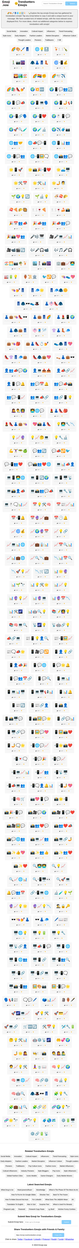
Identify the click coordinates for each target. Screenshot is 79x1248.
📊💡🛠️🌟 (39, 585)
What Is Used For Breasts (62, 1204)
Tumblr (61, 1239)
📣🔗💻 (13, 638)
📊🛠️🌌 (16, 611)
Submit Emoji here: (15, 1222)
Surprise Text (44, 1204)
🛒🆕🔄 (30, 1027)
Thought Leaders (24, 40)
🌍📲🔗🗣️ (18, 116)
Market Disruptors (52, 36)
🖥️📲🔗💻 (39, 973)
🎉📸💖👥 (16, 237)
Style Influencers (70, 1171)
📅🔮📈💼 (39, 518)
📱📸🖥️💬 (13, 719)
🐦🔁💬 (49, 277)
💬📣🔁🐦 (61, 451)
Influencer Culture (69, 36)
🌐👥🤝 (16, 143)
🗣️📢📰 (11, 1000)
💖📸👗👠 (42, 424)
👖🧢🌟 (37, 290)
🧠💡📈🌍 (61, 1067)
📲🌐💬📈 (39, 745)
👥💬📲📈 (16, 397)
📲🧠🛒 (18, 799)
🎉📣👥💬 (61, 223)
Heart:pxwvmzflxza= (24, 1190)
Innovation (24, 31)
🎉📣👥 (39, 223)
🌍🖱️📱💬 (61, 116)
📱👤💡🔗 (63, 652)
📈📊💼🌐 (16, 558)
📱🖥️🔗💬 (16, 732)
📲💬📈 (58, 759)
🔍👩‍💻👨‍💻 (39, 866)
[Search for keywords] (53, 3)
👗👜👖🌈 (42, 317)
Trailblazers (49, 40)
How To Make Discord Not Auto (16, 1199)
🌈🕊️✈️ (58, 76)
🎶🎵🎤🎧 (63, 250)
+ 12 (59, 40)
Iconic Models (32, 1176)
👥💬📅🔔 (39, 384)
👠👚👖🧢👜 (15, 357)
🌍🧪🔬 (39, 129)
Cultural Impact (37, 31)
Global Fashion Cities (15, 1176)
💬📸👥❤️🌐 (39, 464)
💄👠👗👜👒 (15, 424)
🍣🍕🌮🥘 (18, 210)
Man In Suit (31, 1204)
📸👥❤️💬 (39, 826)
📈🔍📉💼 (39, 558)
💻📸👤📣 (16, 491)
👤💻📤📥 (42, 370)
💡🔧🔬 (61, 437)
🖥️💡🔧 (58, 933)
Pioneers (38, 40)
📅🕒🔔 (61, 518)
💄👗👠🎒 (58, 411)
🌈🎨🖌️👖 (20, 49)
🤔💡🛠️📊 (18, 1040)
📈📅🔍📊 (63, 545)
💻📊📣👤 (65, 464)
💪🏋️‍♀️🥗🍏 (18, 451)
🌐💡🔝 (42, 49)
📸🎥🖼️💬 (16, 826)
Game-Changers (47, 1176)
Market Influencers (66, 1166)
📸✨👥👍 (39, 852)
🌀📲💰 (61, 62)
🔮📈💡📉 (42, 906)
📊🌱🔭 (18, 585)
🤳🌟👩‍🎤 (20, 1053)
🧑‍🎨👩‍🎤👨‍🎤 (58, 1053)
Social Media (11, 31)
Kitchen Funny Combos (66, 1209)
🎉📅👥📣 (18, 223)
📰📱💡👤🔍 (37, 638)
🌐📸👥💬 (63, 156)
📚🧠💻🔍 (18, 625)
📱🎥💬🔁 (39, 652)
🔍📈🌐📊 (18, 879)
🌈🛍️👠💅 (16, 89)
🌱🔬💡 (42, 196)
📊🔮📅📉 (61, 598)
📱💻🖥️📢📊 (41, 692)
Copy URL (58, 1235)
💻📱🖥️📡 (63, 478)
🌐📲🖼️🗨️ (39, 156)
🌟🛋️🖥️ (63, 170)
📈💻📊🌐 (16, 545)
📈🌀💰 (18, 531)
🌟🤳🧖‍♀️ (58, 183)
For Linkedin (36, 1199)
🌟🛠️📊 (39, 183)
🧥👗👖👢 (39, 62)
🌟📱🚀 (16, 170)
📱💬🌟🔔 (61, 665)
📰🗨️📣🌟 (16, 652)
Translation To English (15, 1204)
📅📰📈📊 (65, 504)
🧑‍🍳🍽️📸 (39, 1053)
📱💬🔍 (44, 678)
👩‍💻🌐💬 (37, 411)
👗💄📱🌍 (65, 317)
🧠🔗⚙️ (42, 1080)
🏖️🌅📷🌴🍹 (15, 263)
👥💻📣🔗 (39, 397)
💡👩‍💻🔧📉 (65, 424)
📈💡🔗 (61, 531)
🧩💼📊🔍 (18, 1107)
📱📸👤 (61, 705)
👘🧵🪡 (39, 330)
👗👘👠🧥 (53, 303)
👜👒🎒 (13, 344)
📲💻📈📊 (20, 772)
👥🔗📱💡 (63, 397)
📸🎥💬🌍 (37, 812)
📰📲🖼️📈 (63, 638)
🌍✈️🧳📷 (61, 129)
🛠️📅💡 (49, 1027)
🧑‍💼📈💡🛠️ (18, 1067)
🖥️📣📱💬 (42, 946)
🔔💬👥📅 (16, 893)
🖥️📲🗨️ (61, 973)
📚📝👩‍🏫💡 (61, 611)
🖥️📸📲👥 (18, 986)
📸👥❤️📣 (63, 826)
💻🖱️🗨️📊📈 (15, 504)
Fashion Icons (51, 1166)
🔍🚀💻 (63, 879)
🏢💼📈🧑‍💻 (65, 263)
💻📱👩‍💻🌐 (16, 478)
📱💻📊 (63, 678)
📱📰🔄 (18, 705)
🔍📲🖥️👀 (42, 879)
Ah (73, 1199)
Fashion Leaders (36, 36)
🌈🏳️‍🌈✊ (39, 76)
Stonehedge (40, 1190)
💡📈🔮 (18, 437)
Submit (66, 1222)
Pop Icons (56, 1171)
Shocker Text (44, 1195)
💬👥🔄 (39, 451)
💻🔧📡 (65, 491)
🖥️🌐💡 (20, 933)
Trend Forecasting (65, 31)
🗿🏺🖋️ (68, 1000)
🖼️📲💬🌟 (61, 986)
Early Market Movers (64, 1176)
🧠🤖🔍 (18, 1093)
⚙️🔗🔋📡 (39, 1134)
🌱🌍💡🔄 (20, 196)
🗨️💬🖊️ (30, 1000)
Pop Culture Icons (35, 1166)
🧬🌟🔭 (11, 1120)
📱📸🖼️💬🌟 (39, 719)
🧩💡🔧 (61, 1093)
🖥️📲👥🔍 (61, 960)
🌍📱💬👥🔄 (60, 89)
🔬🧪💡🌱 (63, 893)
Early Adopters (20, 36)
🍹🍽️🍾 (61, 49)
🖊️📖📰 (61, 919)
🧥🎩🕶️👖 (39, 1093)
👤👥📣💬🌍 (15, 370)
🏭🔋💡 (11, 277)
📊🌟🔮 (61, 571)
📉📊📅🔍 (63, 558)
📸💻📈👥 (39, 839)
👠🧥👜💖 (42, 357)
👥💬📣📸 (63, 384)
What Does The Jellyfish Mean (56, 1199)
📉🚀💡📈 (20, 571)
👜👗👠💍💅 (37, 344)
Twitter (20, 1239)
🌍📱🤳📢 (63, 103)
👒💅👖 (18, 290)
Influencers (51, 31)
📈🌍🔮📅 (39, 531)
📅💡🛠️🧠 (42, 504)
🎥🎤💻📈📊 (60, 237)
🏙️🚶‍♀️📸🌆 (42, 263)
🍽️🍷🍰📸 (61, 210)
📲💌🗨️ (20, 759)
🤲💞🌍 (63, 1040)
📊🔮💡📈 (18, 598)
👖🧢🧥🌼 (58, 290)
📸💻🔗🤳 (63, 839)
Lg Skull (51, 1209)
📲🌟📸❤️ (63, 745)
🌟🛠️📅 (20, 183)
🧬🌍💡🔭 (61, 1107)
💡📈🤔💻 (39, 437)
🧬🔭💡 (30, 1120)
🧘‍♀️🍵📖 (39, 1067)
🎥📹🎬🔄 (16, 250)
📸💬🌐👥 (16, 839)
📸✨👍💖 (16, 852)
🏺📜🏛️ (30, 277)
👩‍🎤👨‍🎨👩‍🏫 (18, 411)
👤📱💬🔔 (16, 384)
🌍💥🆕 (37, 89)
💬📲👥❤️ (13, 464)
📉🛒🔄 (42, 571)
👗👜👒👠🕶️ (15, 317)
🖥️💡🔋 (39, 933)
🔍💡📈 (58, 866)
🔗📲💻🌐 (39, 893)
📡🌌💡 (39, 625)
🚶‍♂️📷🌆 (18, 62)
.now (6, 3)
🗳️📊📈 (49, 1000)
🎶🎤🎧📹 (39, 250)
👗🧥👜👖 (18, 330)
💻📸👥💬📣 (41, 491)
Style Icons (7, 36)
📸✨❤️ (20, 866)
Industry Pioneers (27, 1171)
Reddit (54, 1239)
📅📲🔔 (18, 518)
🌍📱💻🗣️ (39, 103)
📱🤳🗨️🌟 (16, 745)
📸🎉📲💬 (13, 812)
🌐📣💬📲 (37, 143)
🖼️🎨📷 (39, 986)
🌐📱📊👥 (61, 143)
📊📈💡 (61, 585)
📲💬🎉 (39, 759)
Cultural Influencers (10, 1171)
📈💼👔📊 (39, 545)
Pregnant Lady (9, 1209)
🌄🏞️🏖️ (20, 76)
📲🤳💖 (65, 786)
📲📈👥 (42, 772)
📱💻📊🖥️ (16, 692)
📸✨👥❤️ (63, 852)
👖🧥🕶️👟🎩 (27, 303)
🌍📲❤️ (39, 116)
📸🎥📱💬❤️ (63, 812)
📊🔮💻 (39, 598)
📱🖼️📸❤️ (63, 732)
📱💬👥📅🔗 (20, 678)
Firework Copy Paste (36, 1209)
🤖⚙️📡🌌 (42, 1040)
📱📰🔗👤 (39, 705)
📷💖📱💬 (39, 799)
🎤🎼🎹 (37, 237)
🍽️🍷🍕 (39, 210)
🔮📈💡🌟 (18, 906)
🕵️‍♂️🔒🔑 (63, 906)
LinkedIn (37, 1239)
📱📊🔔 (65, 692)
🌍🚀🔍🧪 (18, 129)
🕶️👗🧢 (42, 919)
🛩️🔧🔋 (68, 1027)
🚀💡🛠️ (42, 1013)
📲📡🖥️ (61, 772)
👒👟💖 (68, 277)
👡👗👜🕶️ (65, 357)
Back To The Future (60, 1195)
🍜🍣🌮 (61, 196)
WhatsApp (69, 1239)
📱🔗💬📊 (65, 719)
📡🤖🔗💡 (61, 625)
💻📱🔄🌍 (39, 478)
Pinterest (46, 1239)
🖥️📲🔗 (18, 973)
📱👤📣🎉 (18, 665)
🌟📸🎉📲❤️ (39, 170)
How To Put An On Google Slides (23, 1195)
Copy (19, 54)
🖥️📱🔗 (39, 960)
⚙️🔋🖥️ (68, 1120)
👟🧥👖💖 (63, 344)
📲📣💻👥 (16, 786)
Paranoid (21, 1209)
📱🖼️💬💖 (39, 732)
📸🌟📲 (61, 799)
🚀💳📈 (61, 1013)
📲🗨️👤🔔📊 (41, 786)
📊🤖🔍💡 (37, 611)
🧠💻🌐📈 (20, 1080)
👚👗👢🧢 (61, 330)
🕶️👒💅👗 (20, 919)
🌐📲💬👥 (16, 156)
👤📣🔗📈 (65, 370)
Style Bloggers (43, 1171)
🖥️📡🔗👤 (18, 946)
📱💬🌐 (39, 665)
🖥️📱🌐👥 (18, 960)
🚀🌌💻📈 (20, 1013)
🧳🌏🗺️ (49, 1120)
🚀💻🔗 (11, 1027)
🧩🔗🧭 (39, 1107)
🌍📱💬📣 (16, 103)
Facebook (28, 1239)
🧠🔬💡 (61, 1080)
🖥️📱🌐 (63, 946)
